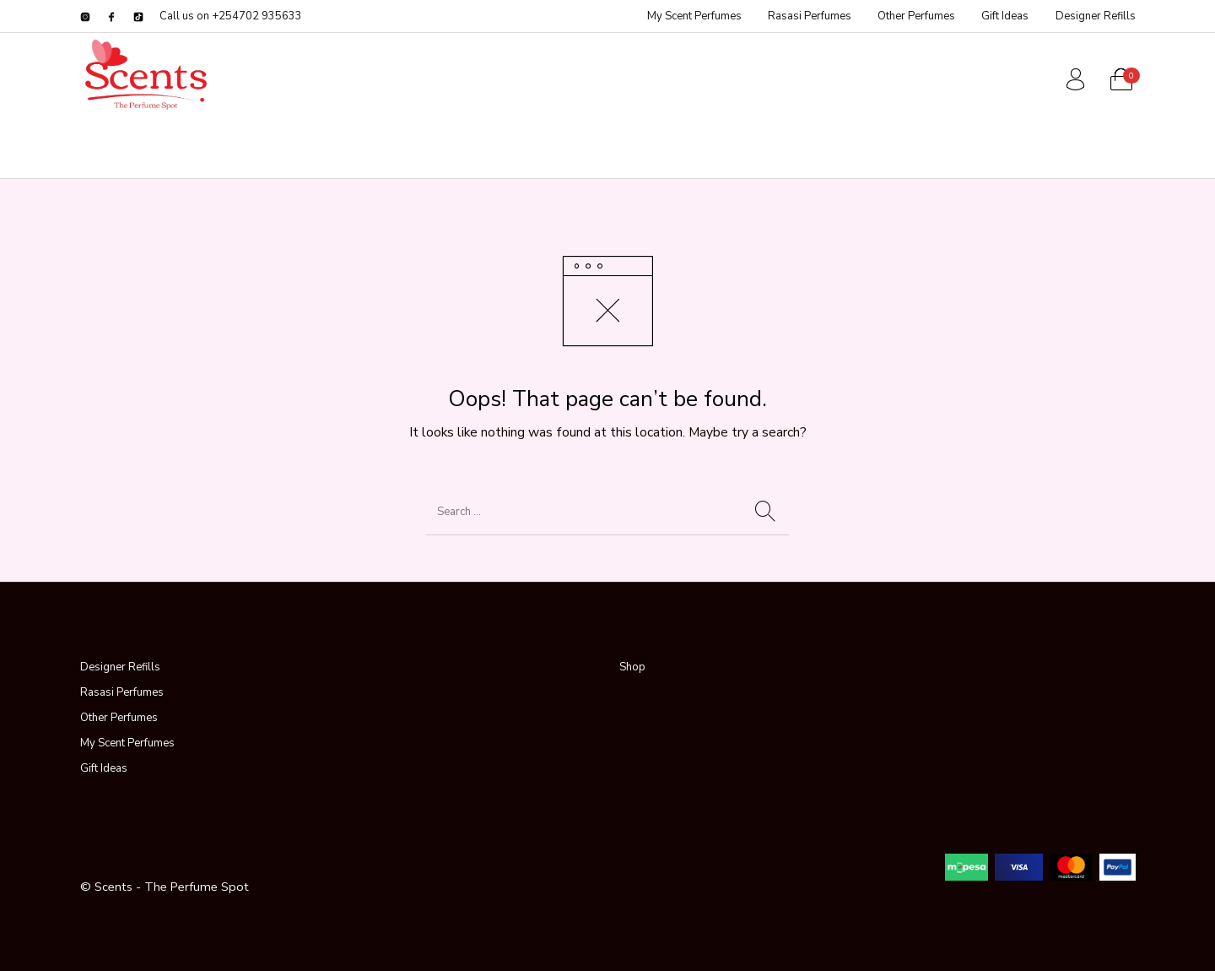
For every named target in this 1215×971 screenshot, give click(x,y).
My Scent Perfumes (127, 743)
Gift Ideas (103, 768)
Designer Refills (120, 667)
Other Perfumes (119, 717)
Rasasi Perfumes (122, 692)
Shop (632, 667)
